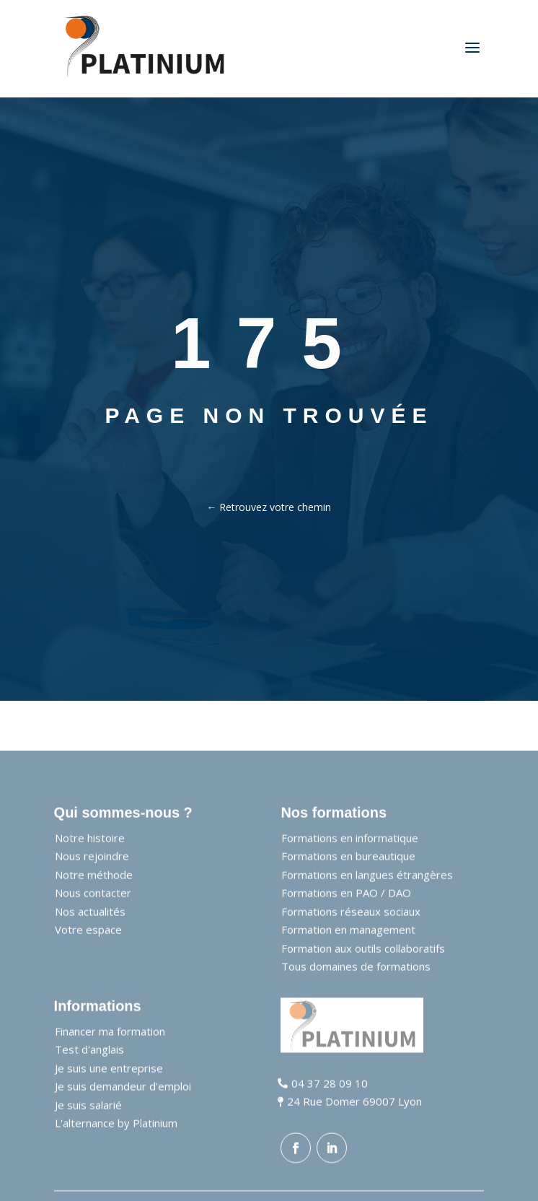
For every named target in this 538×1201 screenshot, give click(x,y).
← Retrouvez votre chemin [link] (268, 507)
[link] (144, 49)
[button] (296, 1174)
